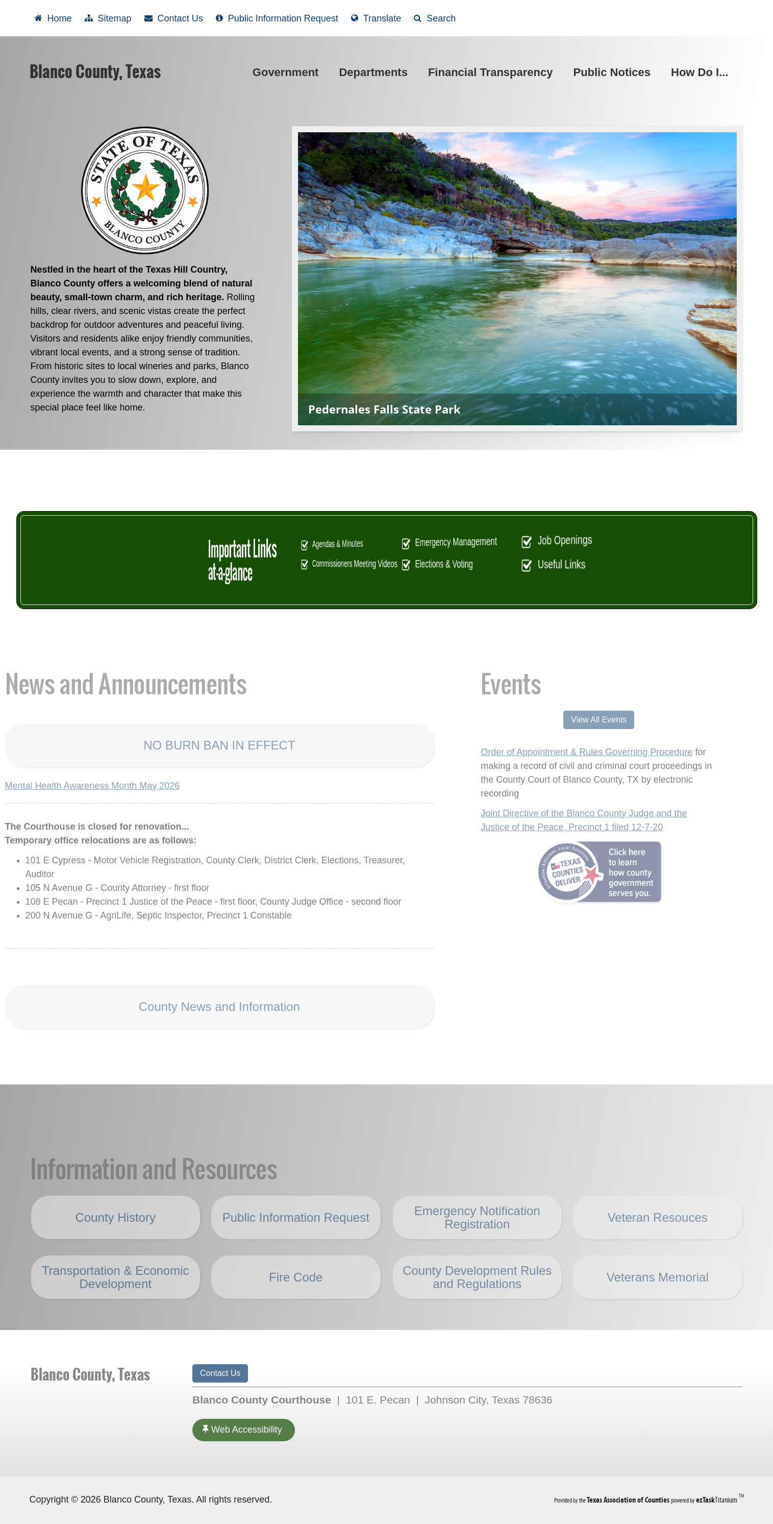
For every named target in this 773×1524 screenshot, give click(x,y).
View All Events (577, 719)
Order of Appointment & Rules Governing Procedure (565, 752)
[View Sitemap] (108, 18)
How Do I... (701, 72)
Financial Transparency (490, 72)
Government (288, 72)
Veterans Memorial (658, 1298)
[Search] (435, 18)
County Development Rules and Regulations (477, 1298)
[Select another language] (376, 18)
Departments (375, 72)
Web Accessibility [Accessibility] (242, 1429)
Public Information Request (295, 1238)
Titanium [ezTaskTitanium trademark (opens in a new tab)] (717, 1500)
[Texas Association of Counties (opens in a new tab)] (629, 1500)
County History (116, 1238)
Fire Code (295, 1298)
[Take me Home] (53, 18)
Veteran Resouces (658, 1238)
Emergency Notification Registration (477, 1238)
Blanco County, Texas (95, 71)
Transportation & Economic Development (115, 1298)
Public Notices (614, 72)
